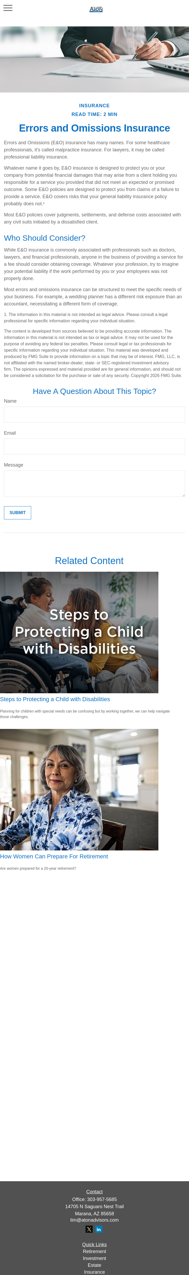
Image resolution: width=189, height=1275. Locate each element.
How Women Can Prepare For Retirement (54, 856)
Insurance (94, 1272)
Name (10, 401)
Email (10, 433)
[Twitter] (89, 1229)
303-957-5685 (102, 1199)
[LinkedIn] (98, 1229)
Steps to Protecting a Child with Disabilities (55, 699)
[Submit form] (17, 512)
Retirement (94, 1251)
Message (13, 465)
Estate (94, 1265)
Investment (94, 1258)
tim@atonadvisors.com (94, 1220)
